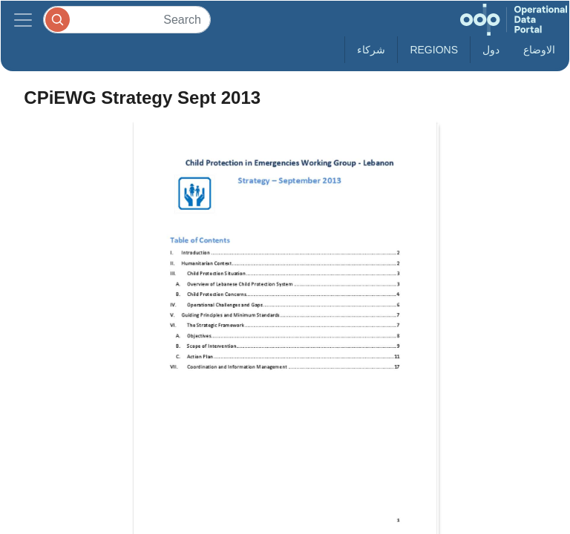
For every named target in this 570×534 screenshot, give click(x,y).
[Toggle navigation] (23, 19)
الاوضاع (539, 50)
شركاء (371, 50)
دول (490, 50)
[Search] (127, 19)
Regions (434, 50)
